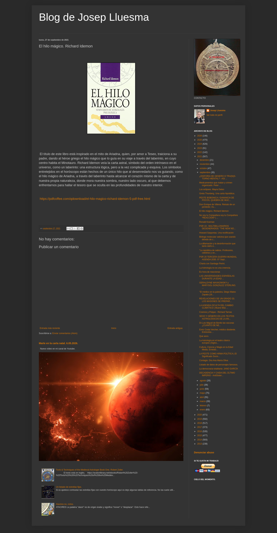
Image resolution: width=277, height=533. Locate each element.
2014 (200, 439)
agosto (203, 380)
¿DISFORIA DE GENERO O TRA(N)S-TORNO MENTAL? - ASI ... (217, 177)
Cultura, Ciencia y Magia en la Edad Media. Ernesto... (216, 348)
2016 (200, 431)
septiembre (205, 172)
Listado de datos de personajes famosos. (218, 364)
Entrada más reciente (50, 328)
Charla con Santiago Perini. (212, 263)
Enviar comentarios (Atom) (64, 333)
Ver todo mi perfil (214, 115)
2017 (200, 427)
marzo (203, 401)
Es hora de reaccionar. (209, 272)
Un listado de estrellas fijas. (69, 487)
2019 (200, 419)
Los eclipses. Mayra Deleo (211, 189)
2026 (200, 136)
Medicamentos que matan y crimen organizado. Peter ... (215, 183)
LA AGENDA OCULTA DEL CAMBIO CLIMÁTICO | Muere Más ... (216, 306)
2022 (200, 152)
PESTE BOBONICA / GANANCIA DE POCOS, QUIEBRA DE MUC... (216, 198)
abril (202, 397)
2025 (200, 140)
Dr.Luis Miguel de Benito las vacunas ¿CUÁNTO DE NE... (216, 324)
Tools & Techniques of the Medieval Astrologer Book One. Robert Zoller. (89, 470)
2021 (200, 156)
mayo (203, 393)
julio (202, 385)
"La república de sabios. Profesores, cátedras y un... (216, 251)
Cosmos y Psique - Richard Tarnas (215, 312)
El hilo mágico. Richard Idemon (214, 211)
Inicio (113, 328)
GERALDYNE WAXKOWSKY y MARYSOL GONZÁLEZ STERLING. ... (217, 285)
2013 (200, 444)
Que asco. (204, 336)
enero (203, 409)
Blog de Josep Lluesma (94, 17)
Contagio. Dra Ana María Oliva (213, 360)
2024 (200, 144)
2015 (200, 435)
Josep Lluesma (217, 110)
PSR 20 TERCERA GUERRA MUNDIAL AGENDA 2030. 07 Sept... (218, 258)
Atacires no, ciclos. (65, 504)
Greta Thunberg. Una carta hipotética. (217, 193)
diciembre (205, 160)
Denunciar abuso (204, 452)
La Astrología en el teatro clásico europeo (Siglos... (214, 341)
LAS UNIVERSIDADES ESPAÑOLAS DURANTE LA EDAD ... (216, 277)
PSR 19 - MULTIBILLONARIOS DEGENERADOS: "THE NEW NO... (217, 227)
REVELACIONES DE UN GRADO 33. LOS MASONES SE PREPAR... (217, 299)
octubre (203, 168)
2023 (200, 148)
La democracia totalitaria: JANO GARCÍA (218, 368)
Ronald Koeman (206, 222)
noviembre (205, 164)
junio (202, 389)
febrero (203, 405)
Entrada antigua (174, 328)
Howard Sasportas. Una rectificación (216, 233)
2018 (200, 423)
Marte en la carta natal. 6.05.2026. (58, 343)
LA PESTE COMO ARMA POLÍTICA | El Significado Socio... (218, 354)
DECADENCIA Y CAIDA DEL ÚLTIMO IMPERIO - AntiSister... (217, 374)
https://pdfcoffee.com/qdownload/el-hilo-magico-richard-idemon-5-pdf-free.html (95, 199)
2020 (200, 415)
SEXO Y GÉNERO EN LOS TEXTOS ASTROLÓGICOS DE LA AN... (216, 317)
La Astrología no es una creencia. (215, 268)
